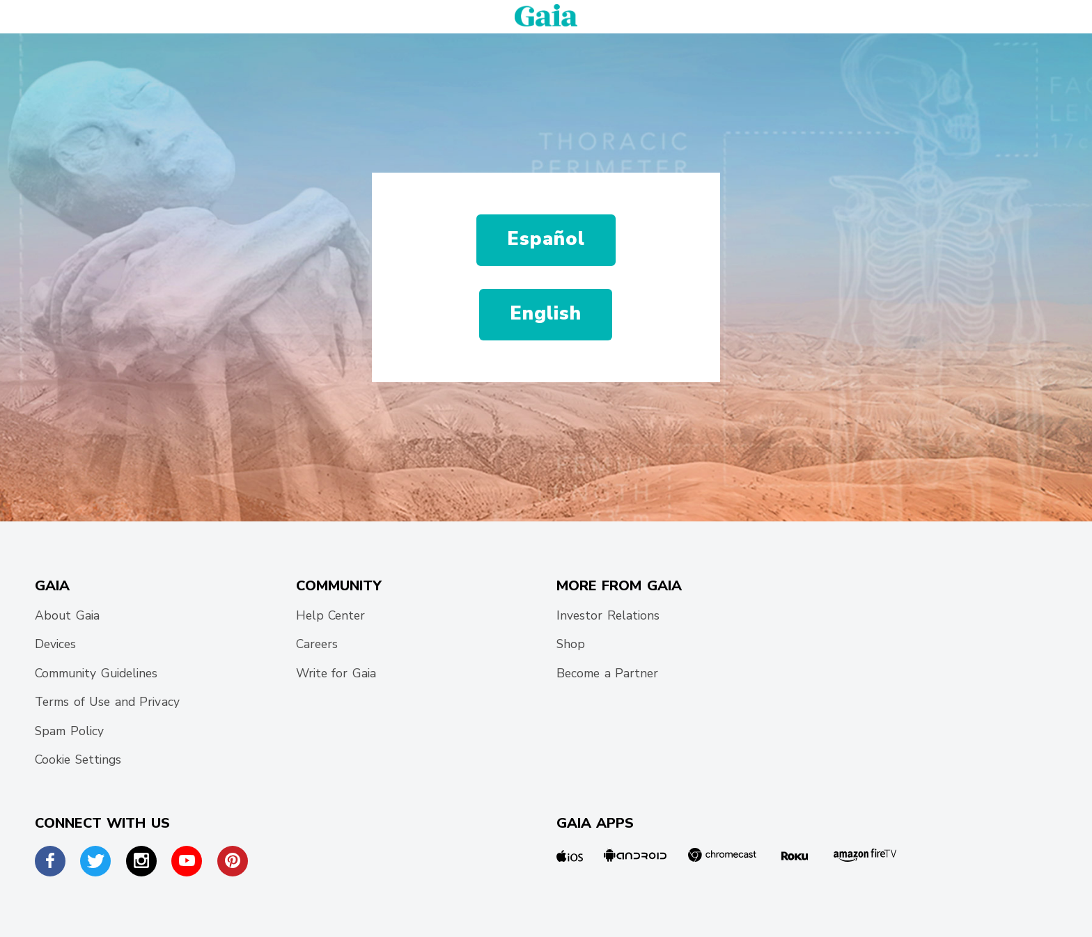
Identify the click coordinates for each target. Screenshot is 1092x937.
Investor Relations (608, 615)
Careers (317, 644)
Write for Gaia (336, 673)
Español (546, 239)
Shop (570, 644)
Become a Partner (607, 673)
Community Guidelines (96, 673)
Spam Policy (69, 731)
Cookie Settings (78, 759)
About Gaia (67, 615)
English (546, 313)
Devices (55, 644)
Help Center (331, 615)
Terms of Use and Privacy (107, 701)
